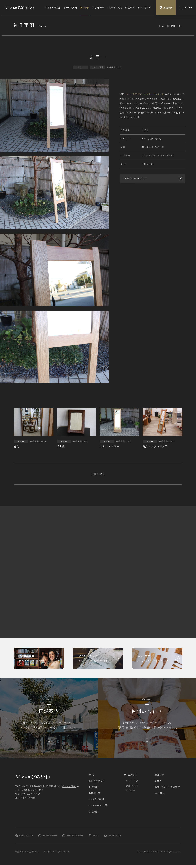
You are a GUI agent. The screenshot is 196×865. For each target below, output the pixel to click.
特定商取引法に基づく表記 (26, 852)
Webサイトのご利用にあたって (56, 852)
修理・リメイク (132, 786)
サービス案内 (70, 8)
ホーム (161, 26)
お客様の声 (98, 8)
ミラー (144, 139)
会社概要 (130, 8)
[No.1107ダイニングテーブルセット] (145, 94)
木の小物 (130, 790)
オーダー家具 (132, 781)
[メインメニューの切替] (186, 7)
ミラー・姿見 (155, 139)
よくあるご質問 (114, 8)
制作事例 (85, 8)
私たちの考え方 (53, 8)
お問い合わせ (145, 8)
